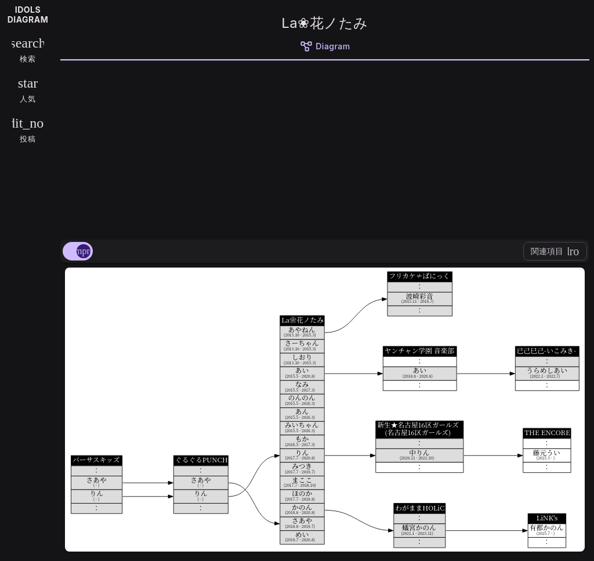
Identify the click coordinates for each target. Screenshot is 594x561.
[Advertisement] (324, 148)
